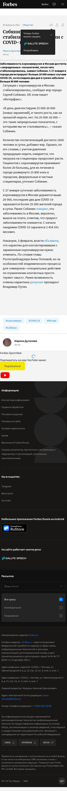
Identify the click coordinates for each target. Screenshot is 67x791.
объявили (51, 241)
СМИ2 (9, 742)
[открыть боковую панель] (54, 4)
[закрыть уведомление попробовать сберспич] (51, 35)
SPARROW (29, 742)
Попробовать (30, 50)
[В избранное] (63, 25)
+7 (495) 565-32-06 (41, 706)
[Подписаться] (61, 586)
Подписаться (12, 366)
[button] (63, 4)
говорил (42, 209)
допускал (36, 282)
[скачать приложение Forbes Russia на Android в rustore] (14, 528)
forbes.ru (33, 635)
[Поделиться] (57, 25)
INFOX (48, 742)
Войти (45, 4)
